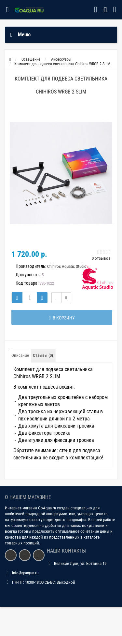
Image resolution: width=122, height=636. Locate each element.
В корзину (62, 317)
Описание (20, 355)
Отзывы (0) (43, 355)
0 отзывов (101, 258)
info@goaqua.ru (25, 572)
